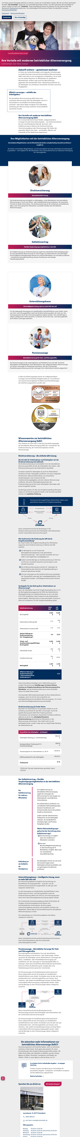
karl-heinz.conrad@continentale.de (36, 1120)
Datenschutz (14, 8)
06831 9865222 (30, 1117)
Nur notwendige (20, 17)
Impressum (5, 13)
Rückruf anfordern (36, 1076)
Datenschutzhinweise (17, 13)
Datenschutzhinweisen (9, 10)
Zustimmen (7, 17)
